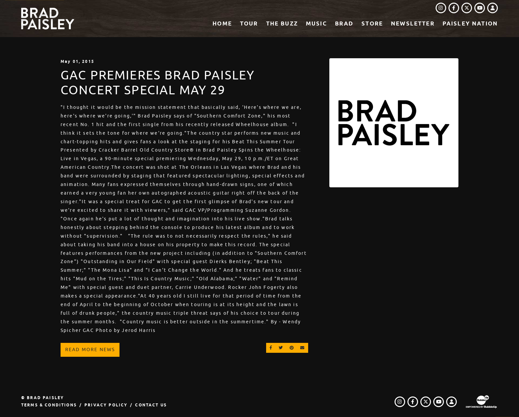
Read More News (90, 349)
